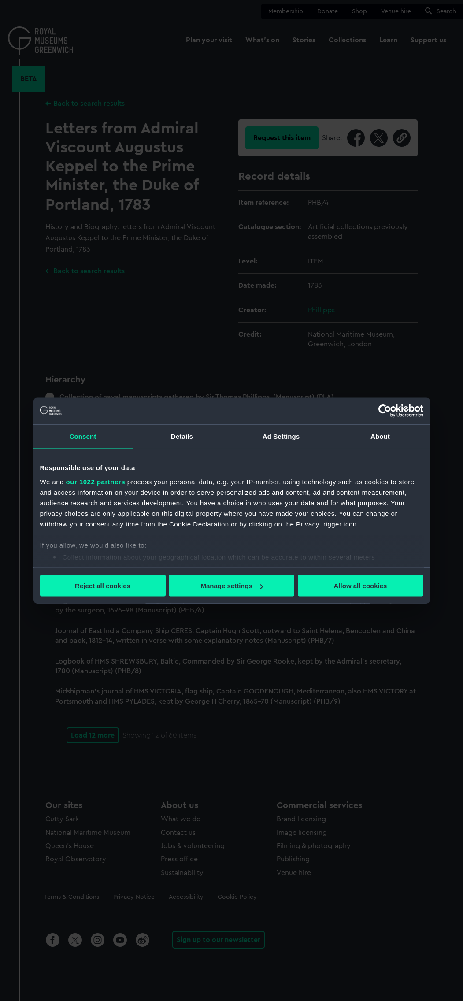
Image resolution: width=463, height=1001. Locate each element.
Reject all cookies (102, 585)
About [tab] (380, 436)
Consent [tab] (83, 436)
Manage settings (231, 585)
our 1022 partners (95, 481)
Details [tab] (182, 436)
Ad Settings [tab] (281, 436)
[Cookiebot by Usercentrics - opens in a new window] (384, 411)
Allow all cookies (360, 585)
